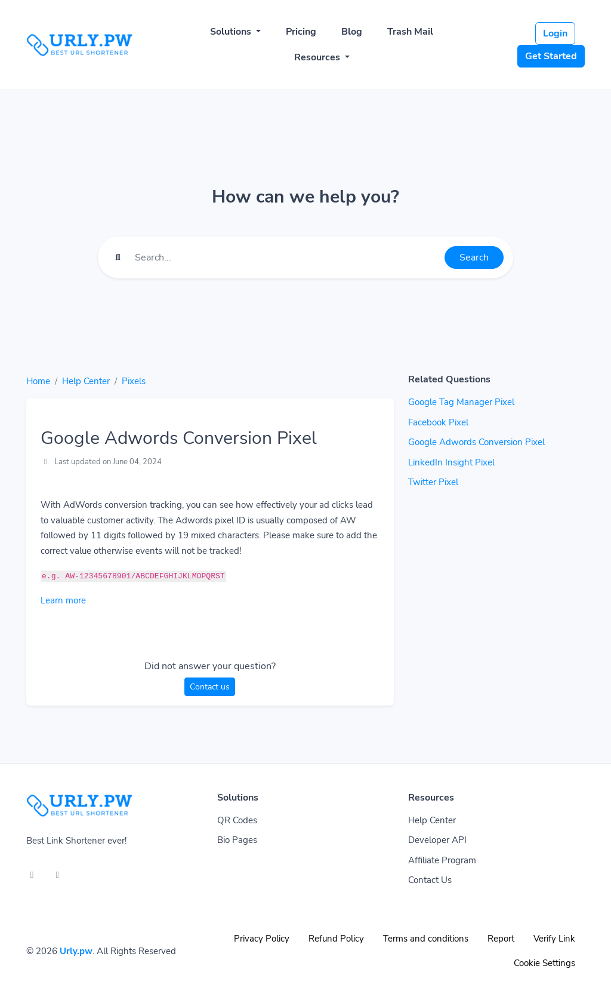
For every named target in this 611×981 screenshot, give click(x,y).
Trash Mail (410, 31)
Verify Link (554, 939)
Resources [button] (318, 57)
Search (474, 257)
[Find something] (286, 257)
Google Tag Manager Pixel (461, 402)
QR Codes (237, 820)
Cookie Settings (544, 963)
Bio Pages (237, 840)
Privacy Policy (261, 939)
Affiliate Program (442, 860)
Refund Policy (336, 939)
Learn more (63, 600)
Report (500, 939)
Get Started (551, 56)
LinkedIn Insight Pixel (451, 462)
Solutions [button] (232, 31)
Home (38, 381)
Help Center (86, 381)
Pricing (301, 31)
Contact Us (430, 880)
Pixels (134, 381)
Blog (351, 31)
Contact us (210, 686)
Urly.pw (76, 951)
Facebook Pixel (438, 422)
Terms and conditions (425, 939)
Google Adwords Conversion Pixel (476, 442)
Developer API (437, 840)
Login (555, 33)
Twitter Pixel (433, 482)
